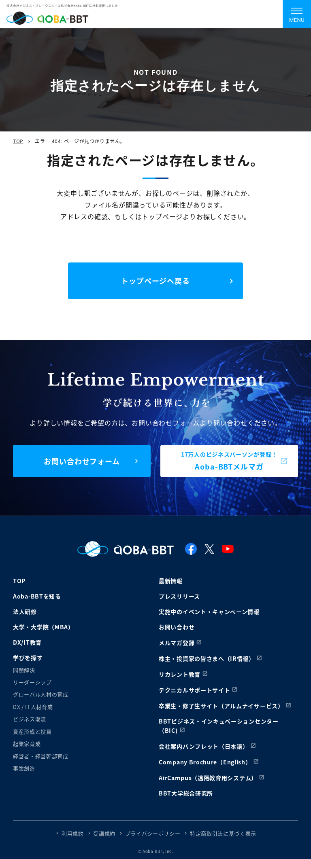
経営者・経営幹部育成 (40, 756)
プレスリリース (179, 596)
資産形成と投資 (32, 731)
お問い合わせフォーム (82, 461)
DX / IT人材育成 (33, 707)
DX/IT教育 (27, 642)
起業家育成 (26, 743)
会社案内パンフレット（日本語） (204, 746)
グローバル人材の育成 (40, 694)
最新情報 (171, 581)
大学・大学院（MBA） (43, 627)
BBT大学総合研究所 (186, 793)
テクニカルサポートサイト (194, 690)
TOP (18, 141)
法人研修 (25, 611)
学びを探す (28, 658)
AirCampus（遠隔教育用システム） (208, 778)
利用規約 (73, 833)
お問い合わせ (176, 627)
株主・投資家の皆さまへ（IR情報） (207, 658)
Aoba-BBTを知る (37, 596)
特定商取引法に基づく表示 (223, 833)
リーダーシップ (32, 682)
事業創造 (24, 768)
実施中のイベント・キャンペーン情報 (209, 611)
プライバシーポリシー (153, 833)
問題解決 (24, 670)
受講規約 (104, 833)
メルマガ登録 (176, 643)
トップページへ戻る (155, 280)
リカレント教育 (179, 674)
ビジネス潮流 (29, 719)
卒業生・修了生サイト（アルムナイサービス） (221, 706)
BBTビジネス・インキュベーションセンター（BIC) (219, 725)
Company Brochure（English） (205, 762)
